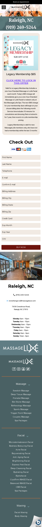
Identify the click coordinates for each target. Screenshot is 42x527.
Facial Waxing (21, 512)
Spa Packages (21, 421)
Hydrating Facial (21, 472)
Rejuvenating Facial (21, 453)
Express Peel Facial (21, 465)
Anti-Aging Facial (21, 457)
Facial (20, 435)
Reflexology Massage (21, 406)
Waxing (21, 505)
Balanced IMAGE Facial (21, 483)
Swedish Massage (21, 391)
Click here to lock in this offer (21, 81)
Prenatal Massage (21, 398)
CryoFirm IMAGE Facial (21, 480)
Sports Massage (21, 409)
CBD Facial (21, 487)
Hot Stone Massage (21, 402)
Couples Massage (21, 417)
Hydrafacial (21, 476)
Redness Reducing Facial (21, 446)
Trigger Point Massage (21, 413)
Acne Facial (21, 450)
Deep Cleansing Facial (21, 468)
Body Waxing (21, 516)
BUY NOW (21, 247)
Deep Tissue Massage (21, 394)
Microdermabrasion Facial (21, 442)
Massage (21, 384)
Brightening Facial (21, 461)
